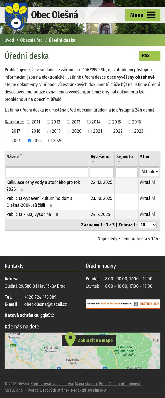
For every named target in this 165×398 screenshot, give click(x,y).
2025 (37, 140)
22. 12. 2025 (101, 182)
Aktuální (147, 182)
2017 (15, 131)
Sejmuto (124, 156)
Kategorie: (14, 122)
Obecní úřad (31, 40)
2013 (76, 122)
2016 (136, 122)
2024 (16, 140)
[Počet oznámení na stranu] (147, 225)
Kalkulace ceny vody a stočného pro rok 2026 (43, 186)
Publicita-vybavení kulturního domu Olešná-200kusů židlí (39, 202)
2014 (96, 122)
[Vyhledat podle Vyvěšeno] (102, 172)
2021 (97, 131)
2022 (118, 131)
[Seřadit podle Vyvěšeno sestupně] (93, 163)
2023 (138, 131)
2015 (116, 122)
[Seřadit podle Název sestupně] (21, 156)
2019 (56, 131)
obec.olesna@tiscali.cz (45, 304)
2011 (36, 122)
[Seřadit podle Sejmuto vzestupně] (119, 161)
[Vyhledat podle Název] (47, 172)
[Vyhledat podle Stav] (149, 171)
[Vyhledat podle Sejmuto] (126, 172)
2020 (77, 131)
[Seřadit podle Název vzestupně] (21, 154)
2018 (35, 131)
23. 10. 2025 (101, 198)
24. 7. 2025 (100, 214)
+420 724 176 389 (40, 297)
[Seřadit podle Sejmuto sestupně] (119, 163)
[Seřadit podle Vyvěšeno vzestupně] (93, 161)
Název (12, 156)
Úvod (9, 40)
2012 (55, 122)
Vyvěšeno (100, 156)
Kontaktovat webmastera (52, 383)
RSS (150, 55)
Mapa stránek (86, 383)
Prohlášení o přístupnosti (120, 383)
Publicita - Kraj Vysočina (33, 214)
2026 (57, 140)
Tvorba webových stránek (48, 390)
